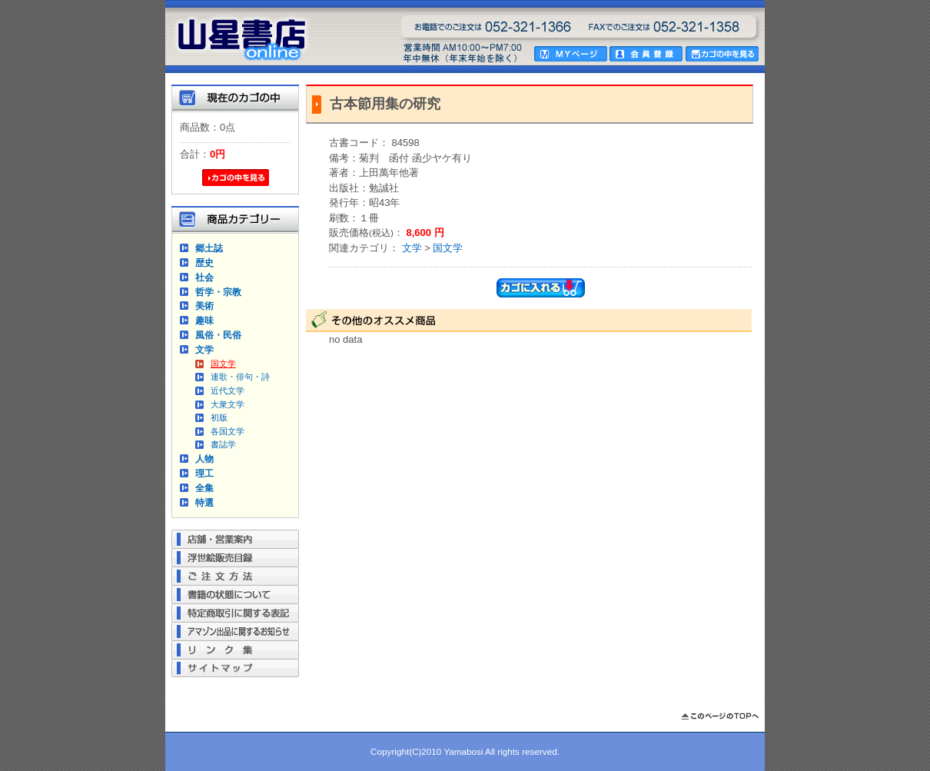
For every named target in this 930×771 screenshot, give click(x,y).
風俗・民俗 (218, 335)
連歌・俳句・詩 (240, 376)
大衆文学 (227, 404)
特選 (204, 502)
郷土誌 (209, 248)
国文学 (223, 363)
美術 (204, 306)
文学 (204, 349)
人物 (204, 459)
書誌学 (223, 444)
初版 (219, 417)
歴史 (204, 263)
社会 (204, 277)
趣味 (204, 320)
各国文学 (227, 431)
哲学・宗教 (218, 292)
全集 (204, 488)
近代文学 (227, 390)
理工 (204, 473)
